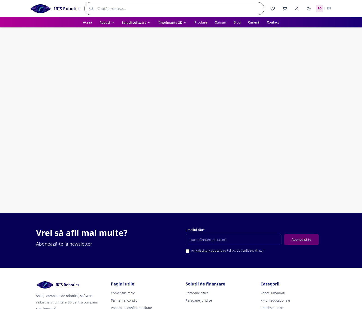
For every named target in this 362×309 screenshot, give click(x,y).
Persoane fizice (197, 293)
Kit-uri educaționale (275, 300)
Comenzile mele (123, 293)
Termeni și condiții (125, 300)
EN (329, 8)
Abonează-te (301, 239)
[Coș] (284, 8)
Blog (237, 22)
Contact (273, 22)
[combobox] (174, 8)
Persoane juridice (199, 300)
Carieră (253, 22)
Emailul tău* (195, 230)
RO (320, 8)
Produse (200, 22)
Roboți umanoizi (272, 293)
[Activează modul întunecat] (308, 8)
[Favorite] (272, 8)
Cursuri (220, 22)
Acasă (87, 22)
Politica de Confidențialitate (244, 251)
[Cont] (296, 8)
